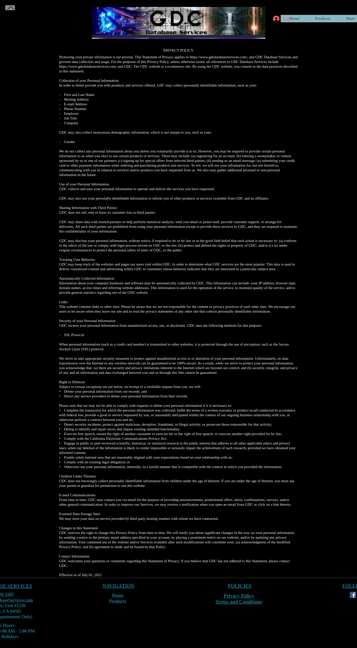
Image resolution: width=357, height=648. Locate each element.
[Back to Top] (10, 7)
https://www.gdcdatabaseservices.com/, (219, 57)
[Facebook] (353, 595)
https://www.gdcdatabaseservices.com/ (88, 66)
